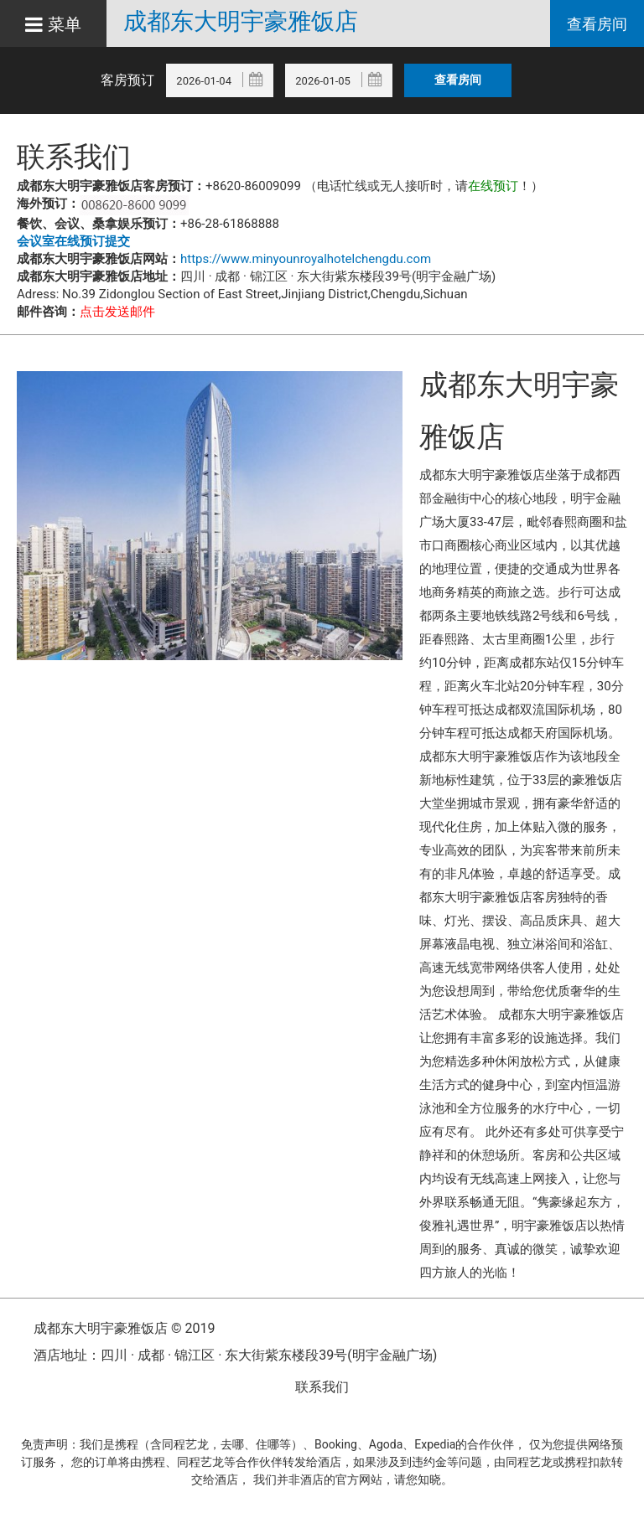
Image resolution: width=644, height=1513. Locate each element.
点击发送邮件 (117, 311)
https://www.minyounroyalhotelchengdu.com (305, 258)
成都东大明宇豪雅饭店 (240, 22)
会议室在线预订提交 (73, 241)
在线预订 (493, 186)
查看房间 (597, 24)
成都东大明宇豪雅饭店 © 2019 (124, 1328)
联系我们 (322, 1387)
